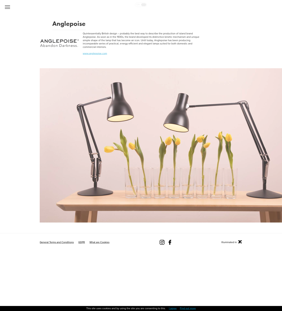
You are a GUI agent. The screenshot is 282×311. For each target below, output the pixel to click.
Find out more (188, 308)
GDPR (81, 242)
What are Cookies (99, 242)
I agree (173, 308)
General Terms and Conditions (57, 242)
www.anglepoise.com (94, 53)
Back (41, 23)
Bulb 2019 (268, 14)
